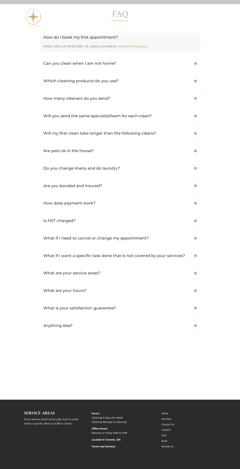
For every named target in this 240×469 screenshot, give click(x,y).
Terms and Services (103, 446)
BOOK (211, 17)
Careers (166, 429)
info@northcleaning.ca (132, 46)
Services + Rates (170, 17)
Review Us (167, 446)
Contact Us (195, 17)
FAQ (163, 435)
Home (149, 17)
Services (166, 419)
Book (164, 441)
